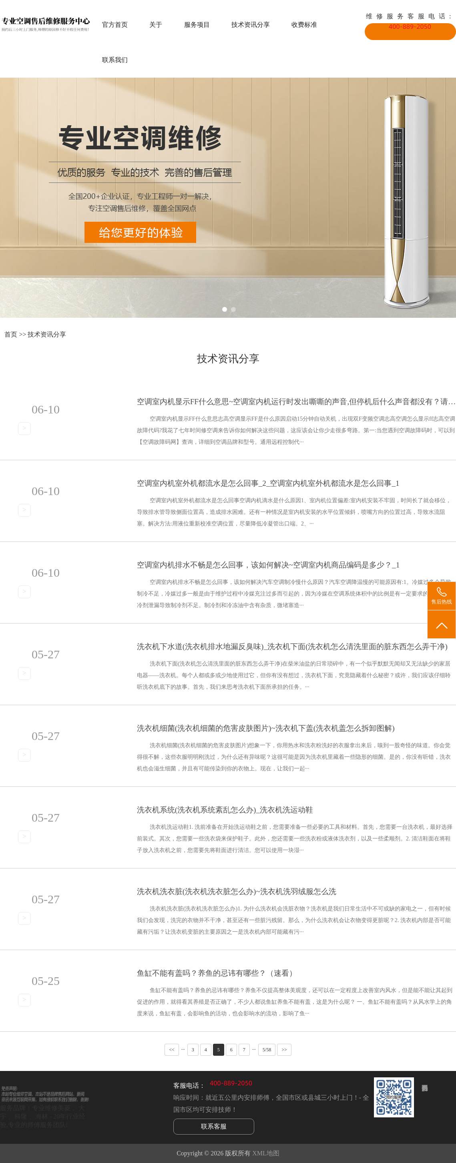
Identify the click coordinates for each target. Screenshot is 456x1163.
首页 (10, 334)
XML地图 (265, 1153)
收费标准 (304, 24)
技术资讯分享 (250, 24)
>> (284, 1050)
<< (172, 1050)
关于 (155, 24)
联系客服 (214, 1126)
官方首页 (115, 24)
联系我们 (115, 59)
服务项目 (197, 24)
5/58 (267, 1050)
